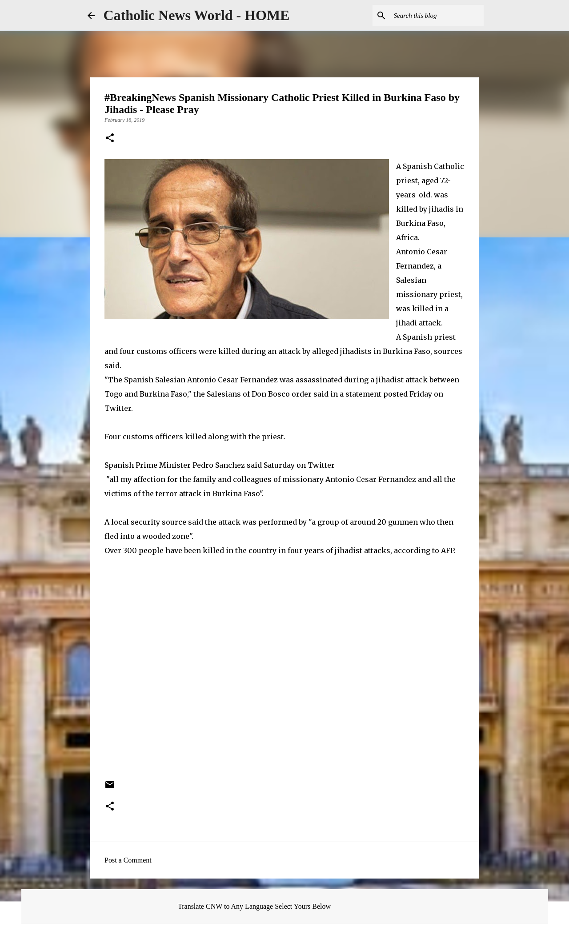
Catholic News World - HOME (197, 15)
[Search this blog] (437, 15)
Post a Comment (128, 860)
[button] (109, 138)
